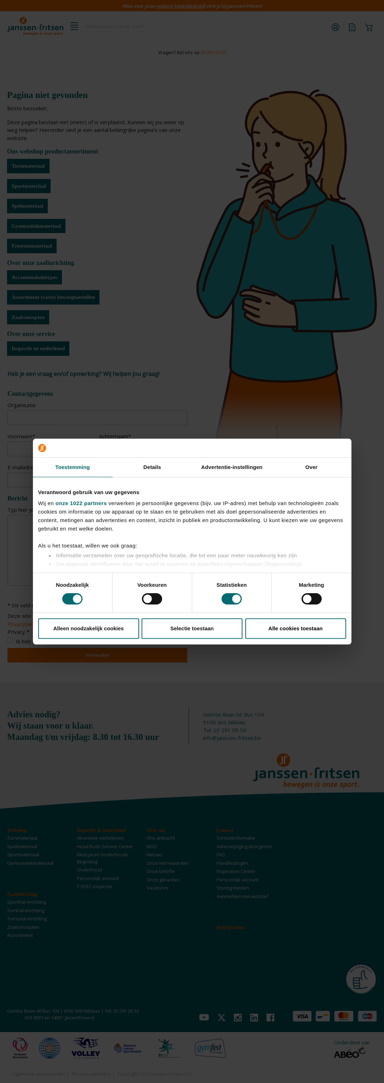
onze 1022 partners (81, 503)
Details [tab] (152, 467)
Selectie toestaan (192, 628)
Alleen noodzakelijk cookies (88, 628)
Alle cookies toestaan (295, 628)
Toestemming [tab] (72, 467)
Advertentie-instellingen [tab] (231, 467)
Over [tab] (311, 467)
